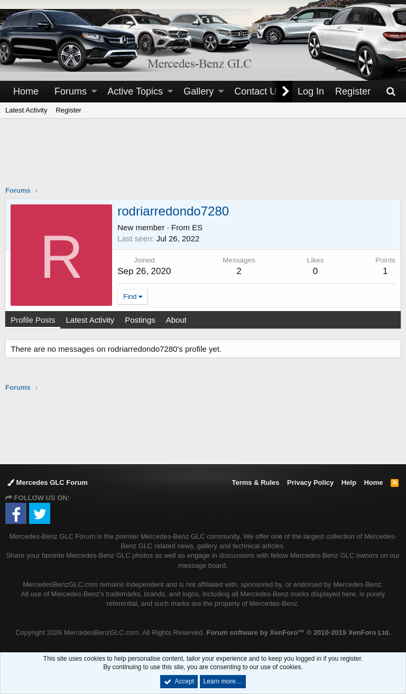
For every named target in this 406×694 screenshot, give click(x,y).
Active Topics (135, 91)
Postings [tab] (140, 319)
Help (349, 482)
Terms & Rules (255, 482)
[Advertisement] (203, 159)
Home (26, 91)
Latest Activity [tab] (90, 319)
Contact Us (257, 91)
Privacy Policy (310, 482)
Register (68, 110)
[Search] (391, 91)
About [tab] (176, 319)
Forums (70, 91)
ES (197, 227)
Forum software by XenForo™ (298, 632)
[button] (94, 91)
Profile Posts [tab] (33, 319)
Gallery (198, 91)
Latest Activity (26, 110)
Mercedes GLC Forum (47, 482)
